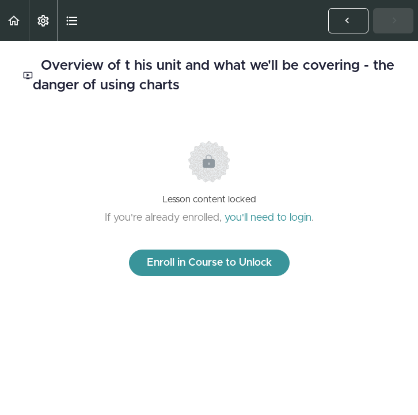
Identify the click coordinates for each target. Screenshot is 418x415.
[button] (14, 20)
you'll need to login (268, 218)
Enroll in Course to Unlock (209, 263)
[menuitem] (43, 20)
